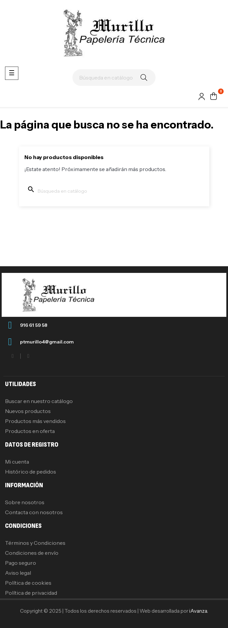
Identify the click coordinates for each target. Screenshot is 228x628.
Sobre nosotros (24, 502)
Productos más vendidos (35, 421)
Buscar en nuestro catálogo (39, 401)
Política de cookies (28, 582)
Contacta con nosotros (34, 512)
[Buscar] (114, 77)
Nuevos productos (28, 411)
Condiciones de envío (31, 552)
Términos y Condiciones (35, 542)
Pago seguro (20, 562)
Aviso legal (18, 572)
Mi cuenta (17, 461)
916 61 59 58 (33, 325)
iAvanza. (198, 611)
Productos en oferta (30, 431)
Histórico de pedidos (30, 471)
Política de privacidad (31, 592)
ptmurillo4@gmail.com (47, 342)
